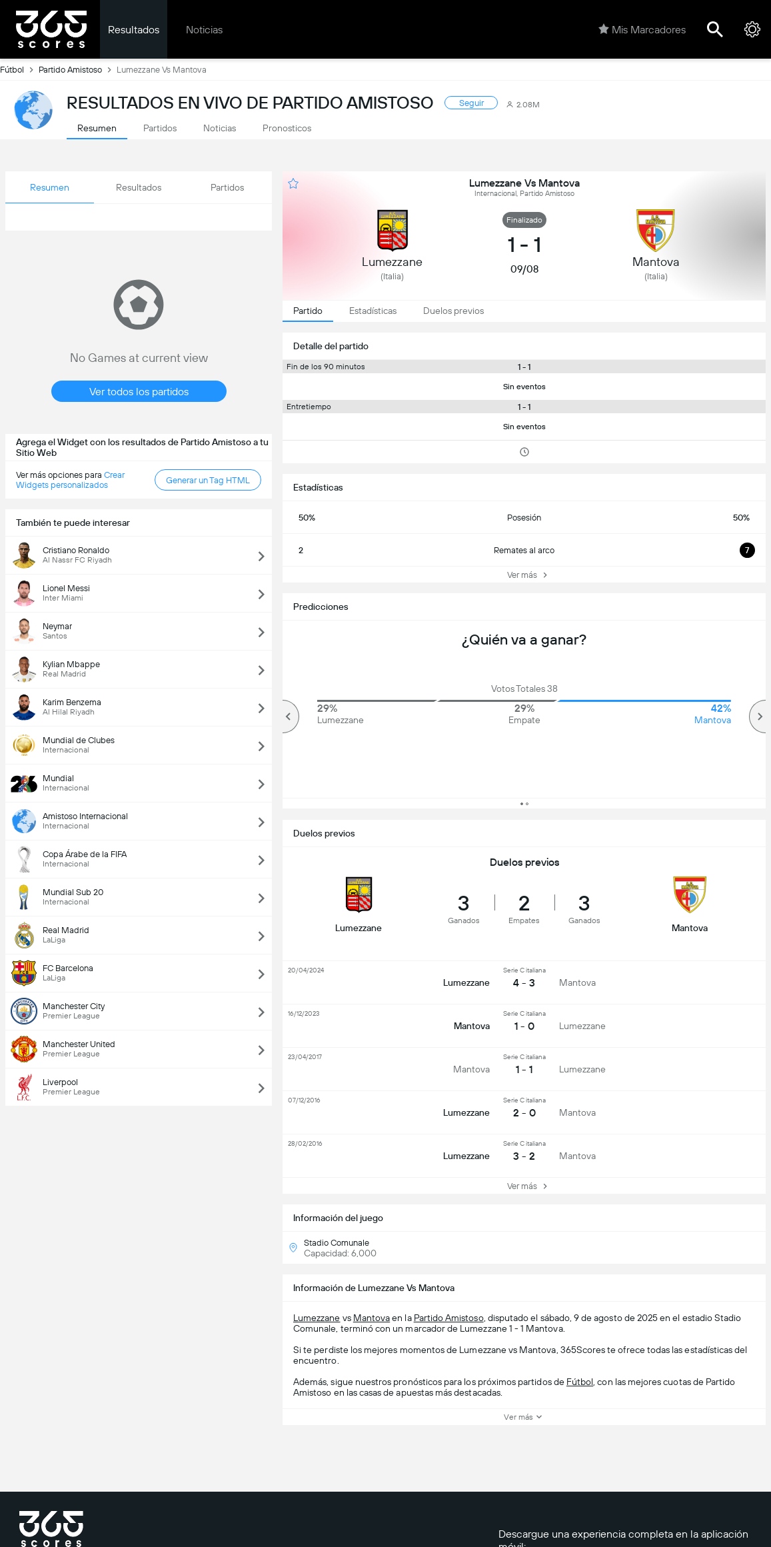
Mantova (371, 1317)
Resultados (133, 29)
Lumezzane (317, 1317)
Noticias (204, 29)
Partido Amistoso (78, 69)
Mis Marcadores (642, 29)
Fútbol (19, 69)
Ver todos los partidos (139, 391)
